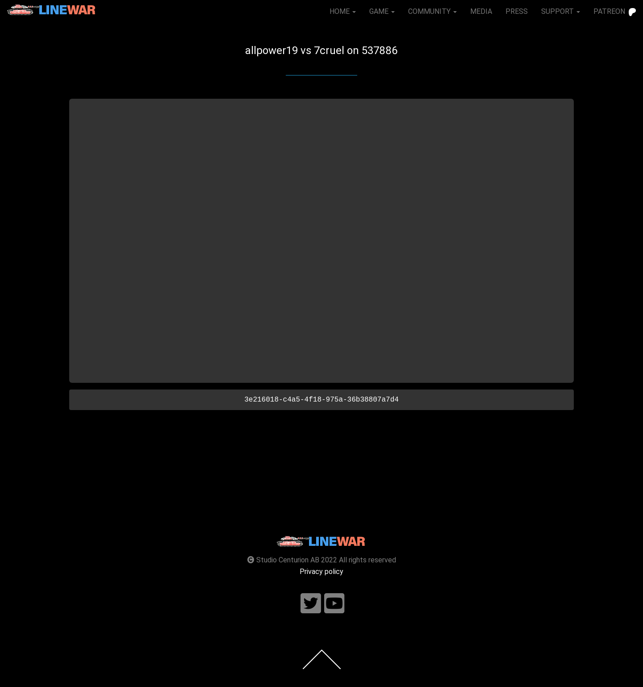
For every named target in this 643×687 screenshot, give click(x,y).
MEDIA (481, 11)
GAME (382, 11)
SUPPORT (560, 11)
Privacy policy (321, 571)
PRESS (516, 11)
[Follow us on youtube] (334, 603)
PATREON (614, 11)
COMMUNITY (432, 11)
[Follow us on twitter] (311, 603)
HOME (343, 11)
